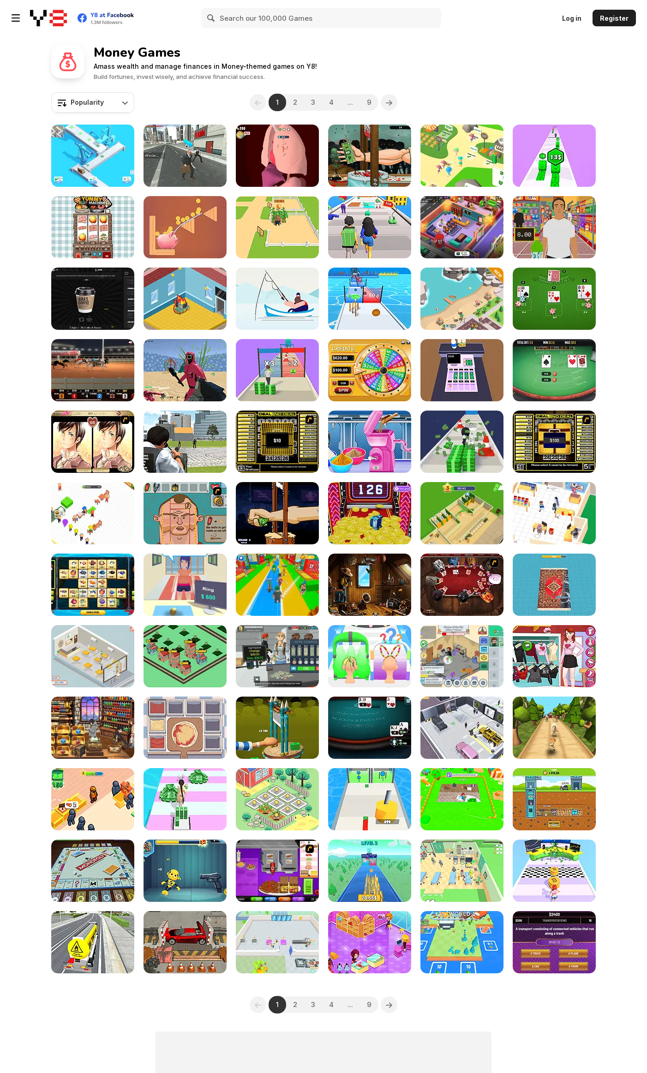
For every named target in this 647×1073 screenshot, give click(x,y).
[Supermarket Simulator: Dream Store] (277, 656)
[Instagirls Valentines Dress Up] (554, 656)
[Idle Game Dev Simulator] (461, 656)
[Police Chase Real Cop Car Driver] (185, 442)
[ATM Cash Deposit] (185, 156)
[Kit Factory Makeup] (369, 442)
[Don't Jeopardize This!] (554, 942)
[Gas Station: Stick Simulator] (461, 513)
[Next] (389, 102)
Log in (571, 18)
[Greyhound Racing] (92, 370)
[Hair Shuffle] (369, 656)
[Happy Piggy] (185, 227)
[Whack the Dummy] (185, 871)
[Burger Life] (92, 513)
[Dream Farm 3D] (277, 227)
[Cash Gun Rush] (369, 799)
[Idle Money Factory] (92, 156)
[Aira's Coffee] (92, 299)
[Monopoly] (92, 871)
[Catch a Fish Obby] (277, 585)
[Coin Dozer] (369, 513)
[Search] (211, 18)
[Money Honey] (369, 227)
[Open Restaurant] (92, 656)
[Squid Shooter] (185, 370)
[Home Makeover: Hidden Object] (369, 585)
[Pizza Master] (185, 728)
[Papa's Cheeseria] (277, 871)
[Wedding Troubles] (92, 442)
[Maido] (92, 728)
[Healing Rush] (461, 871)
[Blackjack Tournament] (369, 728)
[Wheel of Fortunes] (369, 370)
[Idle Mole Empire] (554, 799)
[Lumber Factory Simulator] (92, 799)
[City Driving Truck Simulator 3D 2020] (92, 942)
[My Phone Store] (554, 513)
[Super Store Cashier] (554, 227)
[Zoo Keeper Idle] (461, 156)
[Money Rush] (369, 299)
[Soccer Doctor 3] (185, 513)
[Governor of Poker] (461, 585)
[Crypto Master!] (554, 871)
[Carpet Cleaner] (554, 585)
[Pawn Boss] (185, 585)
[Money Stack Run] (277, 370)
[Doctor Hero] (277, 156)
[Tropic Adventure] (554, 728)
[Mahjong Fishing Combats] (92, 585)
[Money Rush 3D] (185, 799)
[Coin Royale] (369, 871)
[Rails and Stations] (461, 942)
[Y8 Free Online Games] (48, 18)
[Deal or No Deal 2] (554, 442)
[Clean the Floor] (461, 799)
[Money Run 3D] (461, 442)
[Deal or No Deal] (277, 442)
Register (614, 18)
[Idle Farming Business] (277, 799)
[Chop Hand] (277, 728)
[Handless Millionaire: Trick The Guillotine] (277, 513)
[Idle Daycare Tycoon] (461, 227)
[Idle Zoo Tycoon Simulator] (461, 299)
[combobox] (92, 102)
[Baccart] (554, 370)
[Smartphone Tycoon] (185, 299)
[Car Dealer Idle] (461, 728)
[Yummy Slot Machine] (92, 227)
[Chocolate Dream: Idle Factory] (277, 942)
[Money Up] (554, 156)
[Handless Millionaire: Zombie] (369, 156)
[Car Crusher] (185, 942)
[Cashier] (461, 370)
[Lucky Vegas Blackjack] (554, 299)
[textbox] (92, 102)
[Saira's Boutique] (369, 942)
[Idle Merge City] (185, 656)
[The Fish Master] (277, 299)
